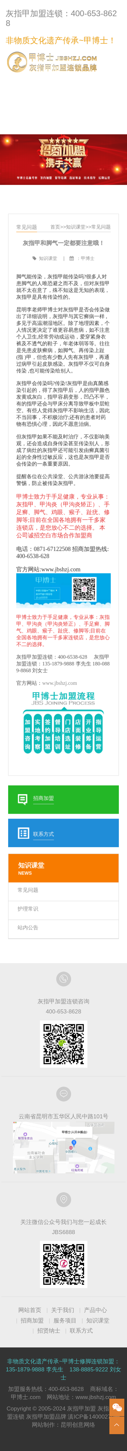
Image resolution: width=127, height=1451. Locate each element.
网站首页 (29, 1310)
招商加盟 (32, 1320)
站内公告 (29, 910)
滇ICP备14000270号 (94, 1417)
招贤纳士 (48, 1331)
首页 (55, 244)
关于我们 (62, 1310)
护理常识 (29, 892)
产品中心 (95, 1310)
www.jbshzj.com (60, 677)
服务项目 (65, 1320)
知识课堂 (75, 244)
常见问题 (99, 244)
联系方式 (107, 81)
